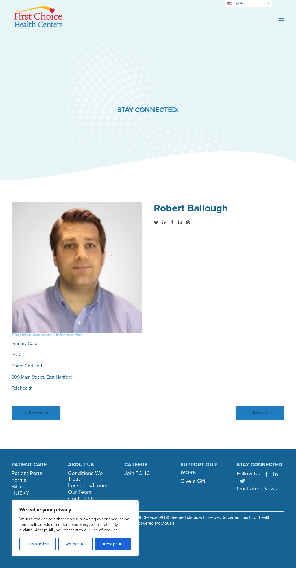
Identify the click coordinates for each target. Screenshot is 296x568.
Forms (19, 480)
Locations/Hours (87, 485)
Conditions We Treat (85, 476)
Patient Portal (28, 473)
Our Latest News (257, 488)
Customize (38, 544)
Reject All (76, 544)
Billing (19, 486)
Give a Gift (193, 481)
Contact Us (81, 498)
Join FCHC (137, 473)
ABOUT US (81, 464)
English (235, 3)
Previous (38, 413)
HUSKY (20, 493)
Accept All (113, 544)
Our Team (79, 492)
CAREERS (136, 464)
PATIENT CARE (29, 464)
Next (258, 413)
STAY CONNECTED (259, 464)
